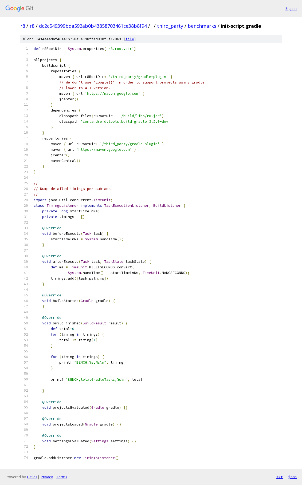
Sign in (291, 8)
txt (279, 476)
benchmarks (202, 26)
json (292, 476)
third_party (170, 26)
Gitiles (32, 476)
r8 (22, 26)
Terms (61, 476)
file (129, 39)
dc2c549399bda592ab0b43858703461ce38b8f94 (93, 26)
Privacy (47, 476)
